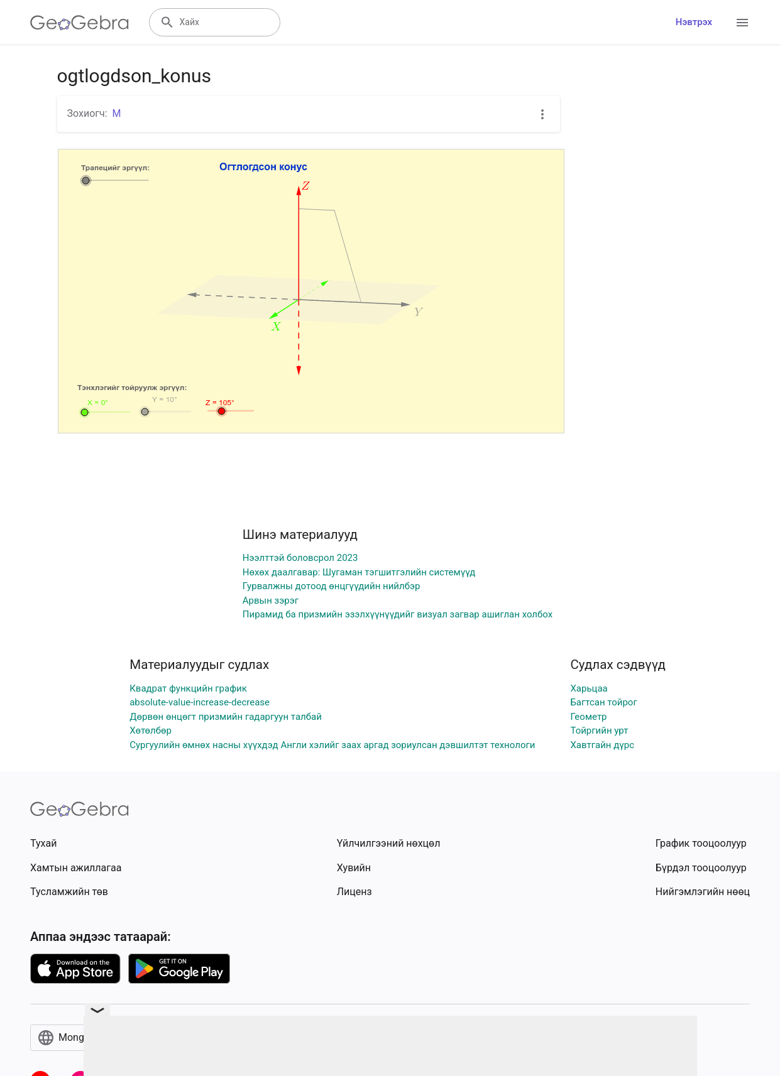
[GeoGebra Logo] (79, 22)
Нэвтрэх (694, 22)
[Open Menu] (742, 22)
